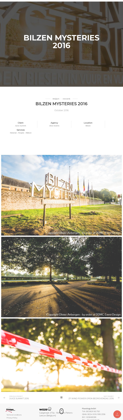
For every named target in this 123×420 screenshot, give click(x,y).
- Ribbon (112, 126)
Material (97, 126)
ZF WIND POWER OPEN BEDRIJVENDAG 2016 (90, 392)
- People (105, 126)
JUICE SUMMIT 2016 (19, 392)
